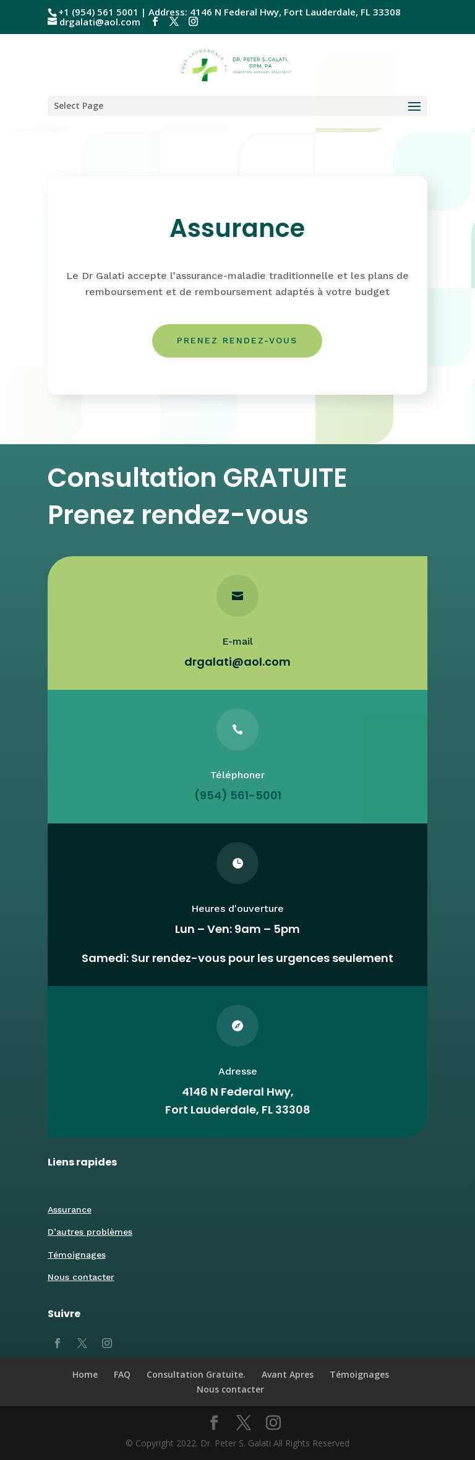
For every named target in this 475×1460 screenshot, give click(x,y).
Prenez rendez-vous (237, 340)
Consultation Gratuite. (196, 1374)
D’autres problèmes (90, 1232)
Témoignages (77, 1255)
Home (85, 1374)
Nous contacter (81, 1277)
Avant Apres (288, 1374)
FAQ (122, 1374)
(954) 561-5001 (237, 795)
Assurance (70, 1209)
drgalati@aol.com (237, 661)
